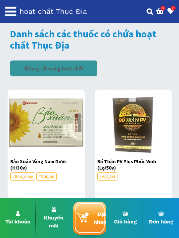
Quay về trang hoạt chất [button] (55, 68)
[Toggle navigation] (10, 11)
